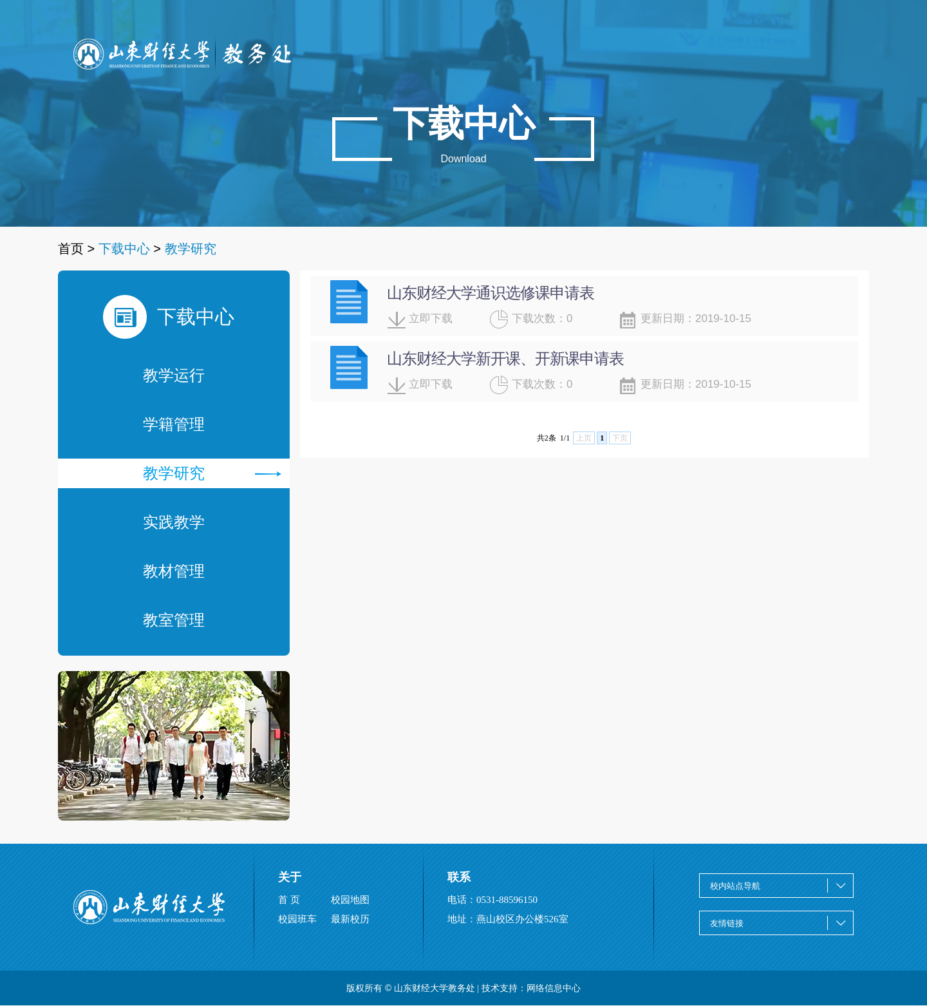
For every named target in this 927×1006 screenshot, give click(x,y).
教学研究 (212, 473)
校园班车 (297, 919)
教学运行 (174, 375)
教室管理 (174, 620)
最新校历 (350, 919)
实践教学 (174, 522)
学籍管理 (174, 424)
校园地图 (350, 900)
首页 (71, 249)
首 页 (289, 900)
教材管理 (174, 571)
